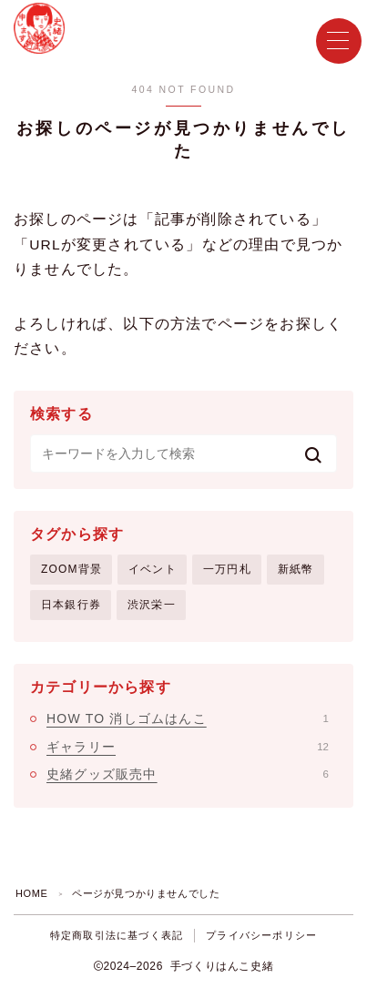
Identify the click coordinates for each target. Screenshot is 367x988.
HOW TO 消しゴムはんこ (187, 718)
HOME (31, 893)
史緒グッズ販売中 (187, 774)
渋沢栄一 (151, 604)
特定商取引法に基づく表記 (116, 935)
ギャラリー (187, 746)
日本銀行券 (71, 604)
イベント (152, 569)
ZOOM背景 (71, 569)
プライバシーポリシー (261, 935)
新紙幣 (296, 569)
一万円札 (227, 569)
